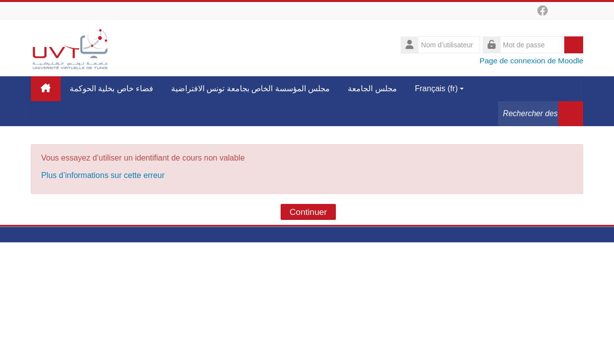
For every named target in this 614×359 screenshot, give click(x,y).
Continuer (308, 212)
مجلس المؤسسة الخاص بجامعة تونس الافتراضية (250, 88)
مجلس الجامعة (372, 88)
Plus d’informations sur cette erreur (103, 175)
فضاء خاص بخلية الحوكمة (111, 88)
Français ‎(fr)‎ (439, 88)
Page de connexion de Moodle (532, 60)
